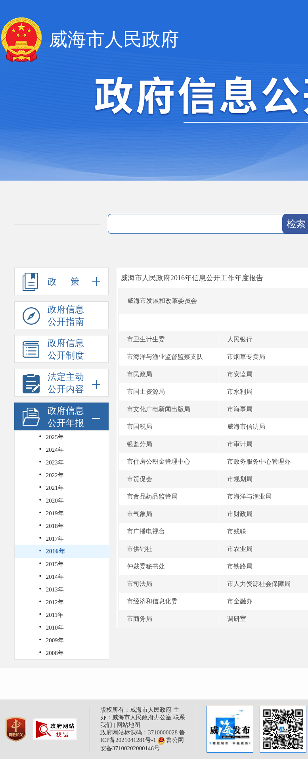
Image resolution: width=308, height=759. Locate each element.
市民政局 (139, 374)
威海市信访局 (246, 426)
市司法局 (139, 583)
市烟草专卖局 (246, 356)
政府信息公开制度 (53, 349)
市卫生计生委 (146, 339)
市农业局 (240, 548)
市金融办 (240, 601)
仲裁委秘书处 (146, 566)
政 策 (61, 281)
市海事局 (240, 409)
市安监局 (240, 374)
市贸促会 (139, 479)
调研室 (236, 618)
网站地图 (128, 725)
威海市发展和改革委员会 (162, 300)
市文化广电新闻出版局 (158, 409)
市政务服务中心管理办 (259, 461)
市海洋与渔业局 (249, 496)
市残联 (236, 531)
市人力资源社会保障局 (259, 583)
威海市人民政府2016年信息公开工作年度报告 (192, 278)
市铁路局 (240, 566)
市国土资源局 (146, 391)
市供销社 (139, 548)
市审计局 (240, 444)
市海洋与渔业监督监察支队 (165, 356)
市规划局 (240, 479)
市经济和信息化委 (152, 601)
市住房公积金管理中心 (158, 461)
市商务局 (139, 618)
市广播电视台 (146, 531)
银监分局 (139, 444)
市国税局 (139, 426)
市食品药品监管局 (152, 496)
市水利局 (240, 391)
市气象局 (139, 513)
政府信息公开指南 (53, 315)
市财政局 (240, 513)
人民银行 (240, 339)
